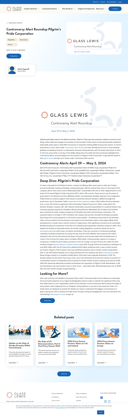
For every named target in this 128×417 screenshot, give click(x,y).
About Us (96, 2)
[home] (13, 9)
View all (64, 374)
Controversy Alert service (74, 148)
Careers (102, 2)
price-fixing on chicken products (67, 244)
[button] (31, 8)
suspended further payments (79, 201)
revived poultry (108, 253)
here (52, 294)
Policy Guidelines (81, 401)
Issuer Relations (111, 2)
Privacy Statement (57, 401)
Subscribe (13, 56)
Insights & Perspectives (86, 9)
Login (120, 2)
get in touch (48, 158)
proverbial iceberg (47, 231)
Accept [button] (100, 412)
